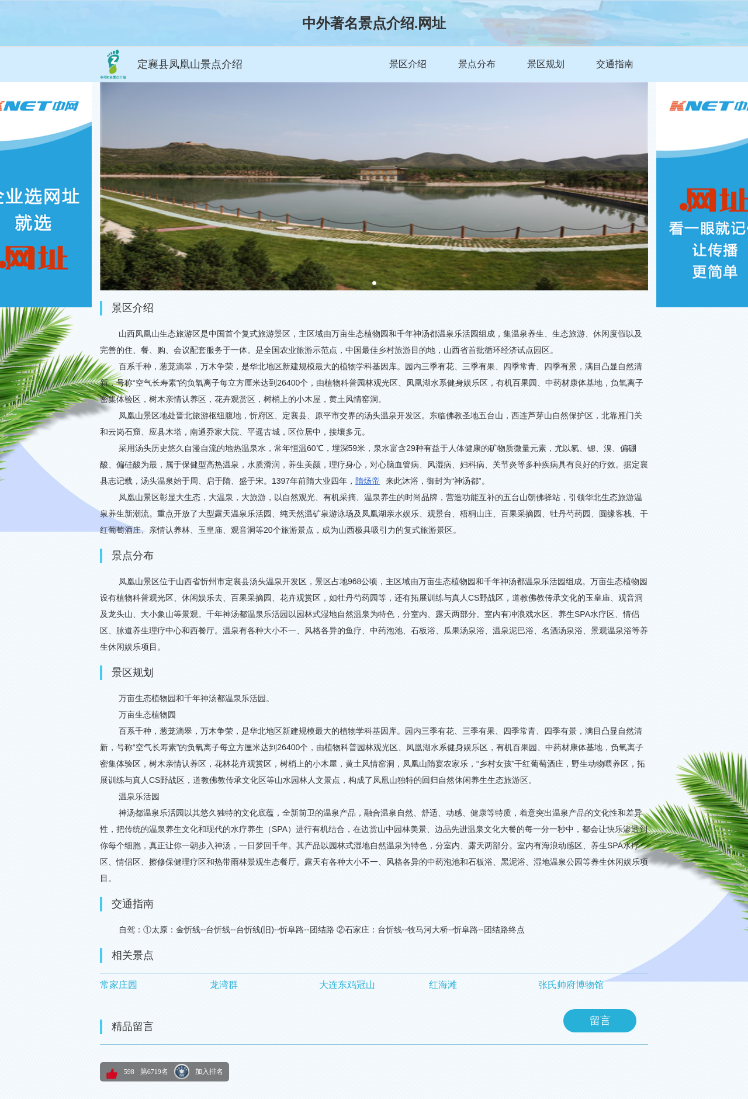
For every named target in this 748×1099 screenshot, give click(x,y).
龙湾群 (224, 985)
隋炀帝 (367, 481)
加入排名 (209, 1071)
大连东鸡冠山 (347, 985)
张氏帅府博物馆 (571, 985)
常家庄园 (118, 985)
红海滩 (443, 985)
